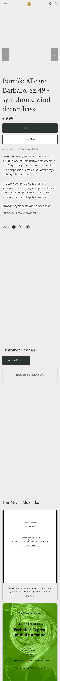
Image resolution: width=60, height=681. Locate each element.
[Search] (50, 3)
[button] (5, 54)
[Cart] (56, 3)
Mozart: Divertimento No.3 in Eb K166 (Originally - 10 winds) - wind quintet (30, 590)
